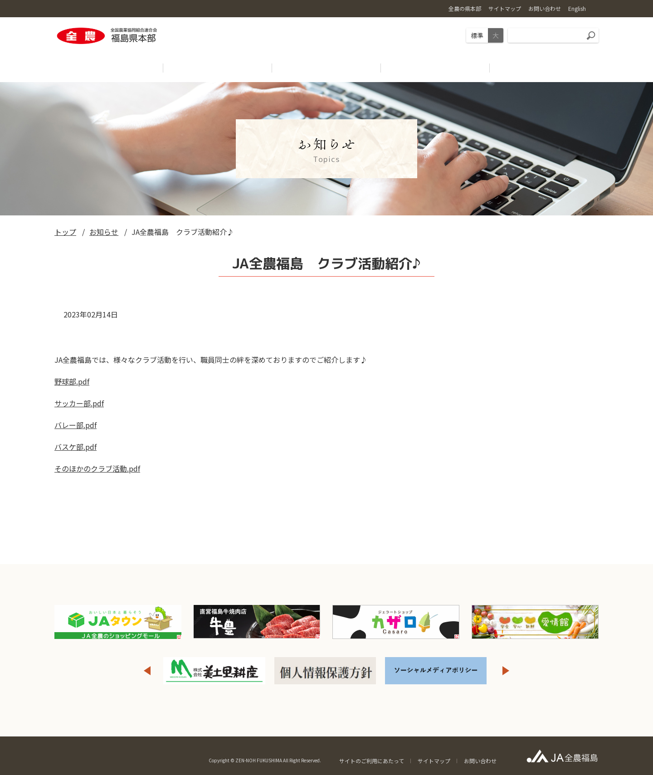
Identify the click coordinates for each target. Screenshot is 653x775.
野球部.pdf (71, 381)
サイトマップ (434, 761)
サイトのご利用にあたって (371, 761)
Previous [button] (147, 670)
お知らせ (103, 231)
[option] (214, 670)
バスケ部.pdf (75, 446)
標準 (477, 35)
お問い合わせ (480, 761)
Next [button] (506, 670)
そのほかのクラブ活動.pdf (97, 468)
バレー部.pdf (75, 424)
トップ (65, 231)
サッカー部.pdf (79, 403)
